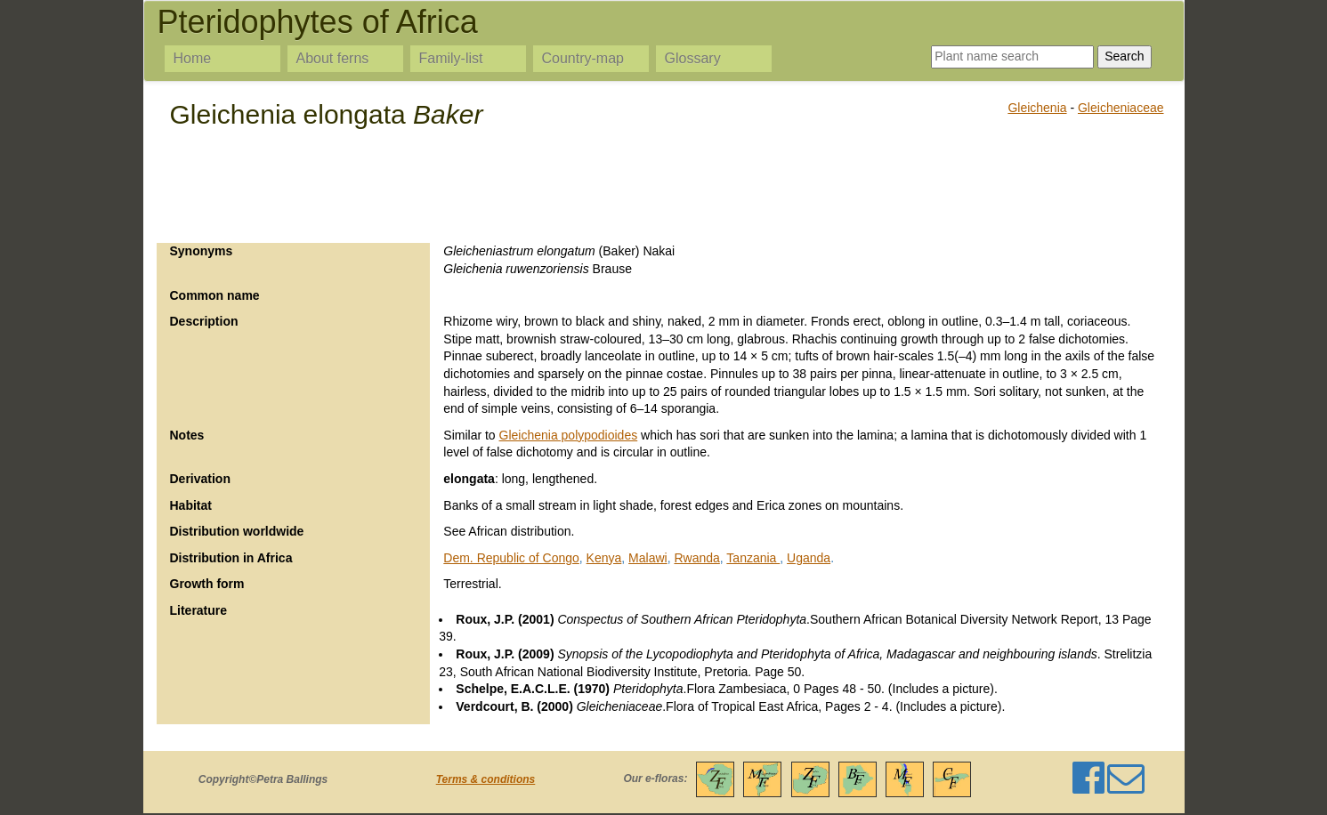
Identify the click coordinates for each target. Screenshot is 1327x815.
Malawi (648, 558)
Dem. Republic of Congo (511, 558)
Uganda (808, 558)
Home (193, 58)
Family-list (451, 58)
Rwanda (696, 558)
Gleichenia (1036, 108)
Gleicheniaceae (1121, 108)
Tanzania (753, 558)
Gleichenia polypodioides (568, 435)
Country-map (583, 58)
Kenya (604, 558)
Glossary (693, 58)
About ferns (332, 58)
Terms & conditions (486, 779)
